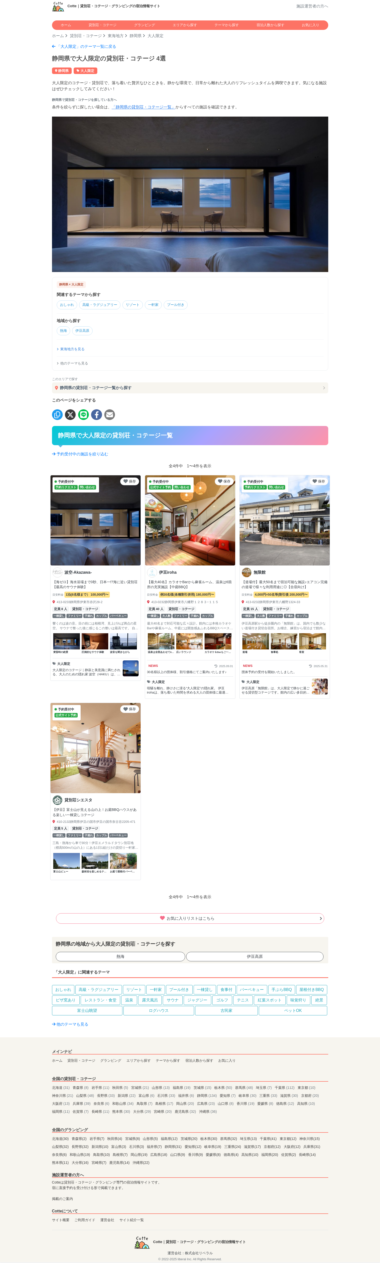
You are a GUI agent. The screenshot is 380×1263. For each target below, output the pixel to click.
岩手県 (101, 1089)
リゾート (139, 305)
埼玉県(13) (249, 1140)
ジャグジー (197, 1001)
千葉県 (285, 1089)
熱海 (64, 332)
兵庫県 (82, 1105)
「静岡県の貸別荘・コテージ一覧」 (143, 107)
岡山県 (185, 1105)
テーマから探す (227, 25)
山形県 (161, 1089)
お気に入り (310, 25)
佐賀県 (81, 1113)
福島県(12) (170, 1140)
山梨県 (85, 1097)
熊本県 (121, 1113)
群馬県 (244, 1089)
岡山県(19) (140, 1156)
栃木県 (223, 1089)
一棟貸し (205, 990)
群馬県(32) (229, 1140)
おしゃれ (67, 305)
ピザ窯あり (66, 1001)
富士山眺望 (87, 1011)
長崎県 (101, 1113)
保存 (129, 482)
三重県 (268, 1097)
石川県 (166, 1097)
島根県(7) (121, 1156)
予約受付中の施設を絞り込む (80, 455)
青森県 (81, 1089)
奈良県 (102, 1105)
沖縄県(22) (141, 1164)
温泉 (129, 1001)
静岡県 (136, 36)
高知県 (306, 1105)
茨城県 (203, 1089)
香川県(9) (196, 1156)
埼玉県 (264, 1089)
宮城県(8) (133, 1140)
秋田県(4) (115, 1140)
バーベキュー (252, 990)
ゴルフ (222, 1001)
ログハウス (159, 1011)
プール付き (186, 305)
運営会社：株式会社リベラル (190, 1254)
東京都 (307, 1089)
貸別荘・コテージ (102, 25)
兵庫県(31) (311, 1148)
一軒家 (161, 305)
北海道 (61, 1089)
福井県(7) (155, 1148)
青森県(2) (80, 1140)
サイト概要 (60, 1221)
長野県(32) (81, 1148)
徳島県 (285, 1105)
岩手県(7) (98, 1140)
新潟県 (127, 1097)
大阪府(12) (293, 1148)
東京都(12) (289, 1140)
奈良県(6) (60, 1156)
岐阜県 (248, 1097)
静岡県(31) (174, 1148)
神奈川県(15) (309, 1140)
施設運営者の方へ (312, 6)
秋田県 (120, 1089)
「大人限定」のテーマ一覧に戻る (84, 46)
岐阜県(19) (213, 1148)
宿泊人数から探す (270, 25)
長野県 (106, 1097)
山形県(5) (151, 1140)
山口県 (226, 1105)
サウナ (173, 1001)
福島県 (182, 1089)
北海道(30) (61, 1140)
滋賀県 (289, 1097)
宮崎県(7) (100, 1164)
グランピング (144, 25)
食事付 (226, 990)
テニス (243, 1001)
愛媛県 (265, 1105)
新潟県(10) (100, 1148)
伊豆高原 (84, 332)
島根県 (164, 1105)
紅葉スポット (270, 1001)
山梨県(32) (61, 1148)
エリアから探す (185, 25)
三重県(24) (233, 1148)
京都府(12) (273, 1148)
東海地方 (116, 36)
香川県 (246, 1105)
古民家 (226, 1011)
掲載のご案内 (62, 1200)
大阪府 (61, 1105)
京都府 (310, 1097)
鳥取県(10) (102, 1156)
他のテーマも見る (72, 364)
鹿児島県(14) (120, 1164)
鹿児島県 (186, 1113)
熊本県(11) (61, 1164)
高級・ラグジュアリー (103, 305)
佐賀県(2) (289, 1156)
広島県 (206, 1105)
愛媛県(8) (214, 1156)
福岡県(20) (270, 1156)
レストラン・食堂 (100, 1001)
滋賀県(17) (253, 1148)
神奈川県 (63, 1097)
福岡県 (61, 1113)
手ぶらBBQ (281, 990)
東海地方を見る (71, 350)
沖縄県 (208, 1113)
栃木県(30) (209, 1140)
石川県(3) (137, 1148)
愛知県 (228, 1097)
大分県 (142, 1113)
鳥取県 (145, 1105)
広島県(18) (159, 1156)
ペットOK (293, 1011)
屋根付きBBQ (311, 990)
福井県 (186, 1097)
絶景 (319, 1001)
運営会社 (107, 1221)
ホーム (66, 25)
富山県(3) (119, 1148)
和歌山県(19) (80, 1156)
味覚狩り (298, 1001)
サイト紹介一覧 (131, 1221)
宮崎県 (163, 1113)
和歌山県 (123, 1105)
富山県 (147, 1097)
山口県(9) (178, 1156)
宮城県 (140, 1089)
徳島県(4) (232, 1156)
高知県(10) (250, 1156)
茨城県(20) (190, 1140)
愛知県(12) (194, 1148)
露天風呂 (150, 1001)
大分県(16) (81, 1164)
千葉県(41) (269, 1140)
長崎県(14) (307, 1156)
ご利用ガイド (84, 1221)
